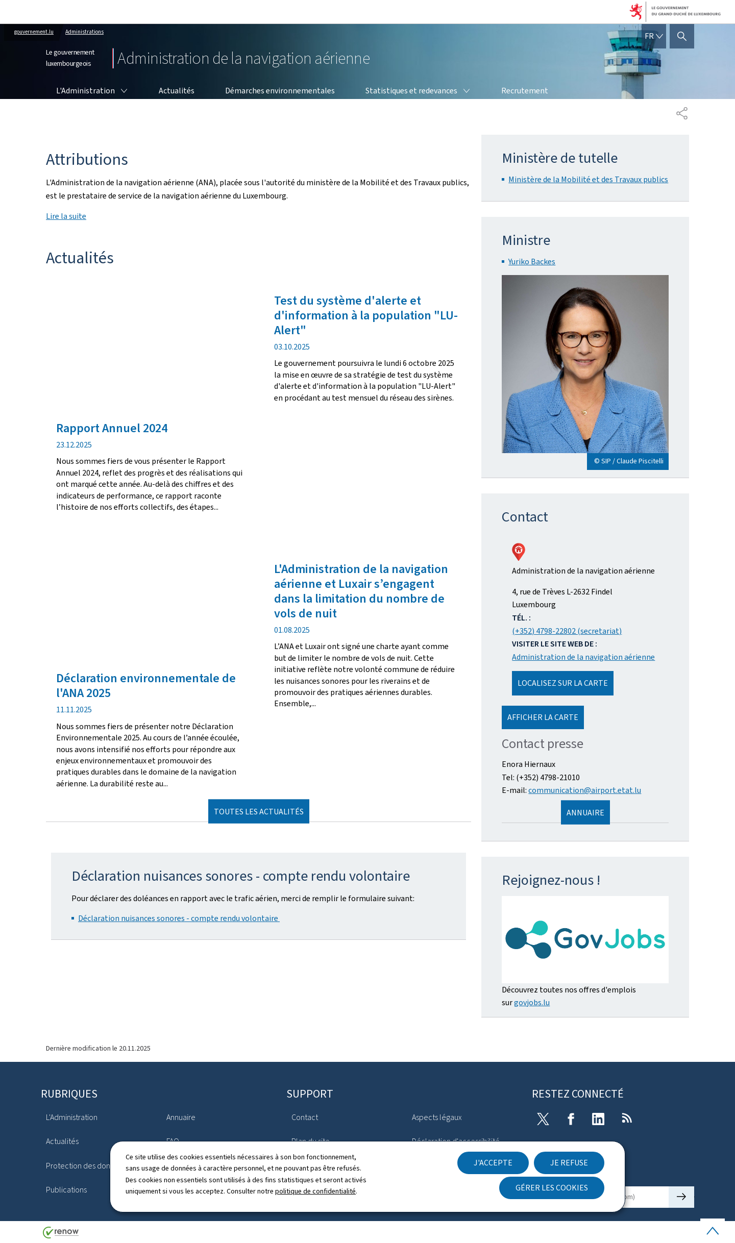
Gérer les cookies (552, 1187)
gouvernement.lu (34, 32)
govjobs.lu (532, 1002)
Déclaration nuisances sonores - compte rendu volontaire (179, 918)
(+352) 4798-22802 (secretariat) (567, 631)
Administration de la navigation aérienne (583, 657)
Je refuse (569, 1162)
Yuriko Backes (531, 261)
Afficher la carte (542, 717)
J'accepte (493, 1162)
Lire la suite (66, 216)
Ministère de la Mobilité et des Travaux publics (588, 179)
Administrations (84, 32)
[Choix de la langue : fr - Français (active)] (654, 36)
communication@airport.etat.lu (584, 790)
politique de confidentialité (315, 1191)
